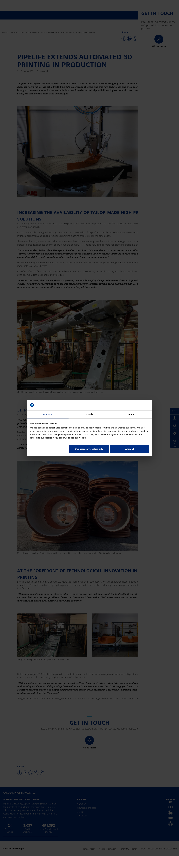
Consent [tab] (47, 414)
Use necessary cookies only (89, 449)
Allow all (129, 449)
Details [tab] (89, 414)
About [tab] (131, 414)
